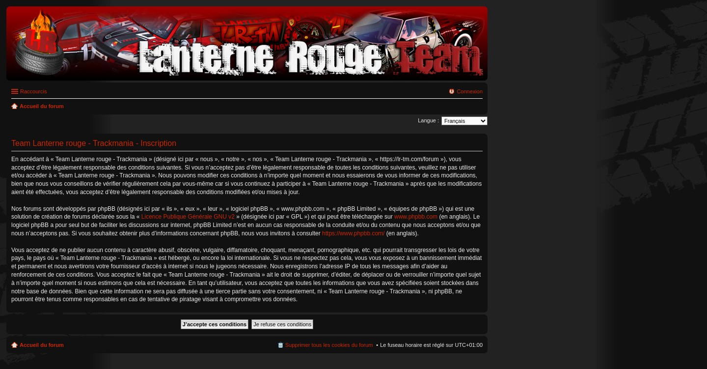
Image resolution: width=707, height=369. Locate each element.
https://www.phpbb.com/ (353, 233)
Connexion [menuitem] (470, 91)
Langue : (428, 120)
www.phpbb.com (415, 216)
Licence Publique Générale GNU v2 (188, 216)
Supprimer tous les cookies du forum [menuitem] (329, 345)
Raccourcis (33, 91)
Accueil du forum (42, 345)
